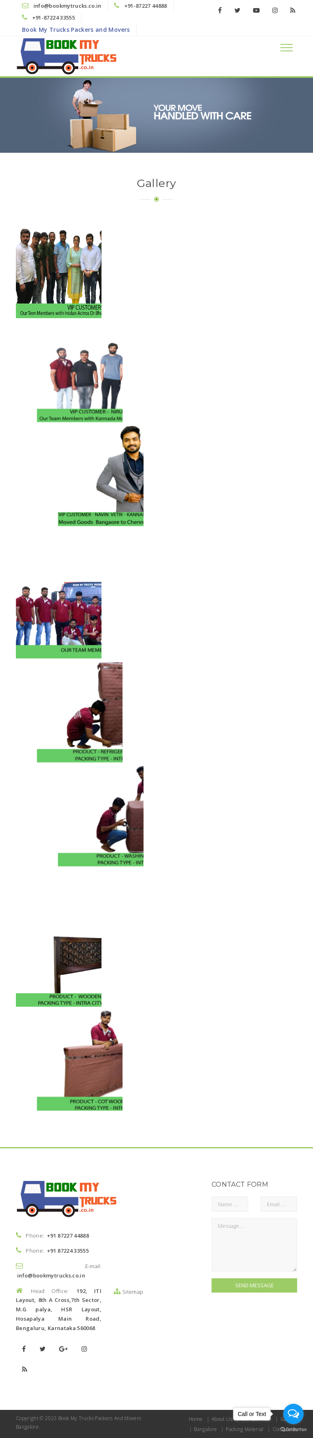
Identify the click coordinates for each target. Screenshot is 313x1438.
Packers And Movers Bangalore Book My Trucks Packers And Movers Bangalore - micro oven (89, 939)
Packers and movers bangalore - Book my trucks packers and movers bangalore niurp (187, 277)
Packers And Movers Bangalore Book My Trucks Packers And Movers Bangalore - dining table (187, 674)
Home (196, 1419)
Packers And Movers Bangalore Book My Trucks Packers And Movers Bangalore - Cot (89, 542)
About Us (222, 1419)
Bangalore (205, 1429)
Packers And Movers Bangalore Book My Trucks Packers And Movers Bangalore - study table (89, 807)
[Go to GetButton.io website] (293, 1429)
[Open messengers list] (293, 1414)
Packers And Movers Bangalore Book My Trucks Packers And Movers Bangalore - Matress (89, 674)
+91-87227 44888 (145, 5)
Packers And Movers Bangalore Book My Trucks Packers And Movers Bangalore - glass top (187, 807)
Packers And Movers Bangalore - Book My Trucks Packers (187, 409)
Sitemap (128, 1291)
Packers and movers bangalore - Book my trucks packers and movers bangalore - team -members (89, 409)
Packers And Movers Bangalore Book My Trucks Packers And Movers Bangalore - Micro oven (187, 939)
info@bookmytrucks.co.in (67, 5)
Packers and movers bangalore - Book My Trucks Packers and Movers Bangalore (89, 277)
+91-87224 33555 (53, 17)
